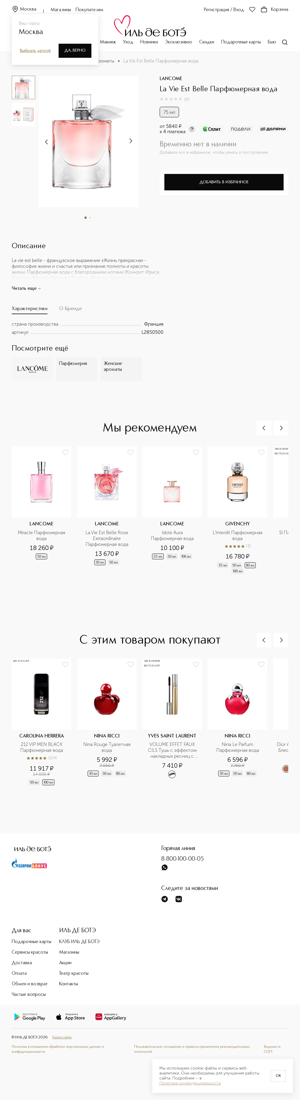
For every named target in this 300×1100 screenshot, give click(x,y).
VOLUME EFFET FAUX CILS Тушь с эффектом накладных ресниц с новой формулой (173, 750)
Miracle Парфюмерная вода (42, 535)
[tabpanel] (87, 328)
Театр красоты (73, 973)
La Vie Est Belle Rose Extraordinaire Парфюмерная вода (107, 538)
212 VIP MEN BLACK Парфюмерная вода (42, 747)
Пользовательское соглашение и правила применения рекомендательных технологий (192, 1049)
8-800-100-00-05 (182, 859)
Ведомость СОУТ (272, 1049)
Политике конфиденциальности (190, 1083)
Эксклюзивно (178, 42)
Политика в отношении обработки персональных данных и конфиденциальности (58, 1049)
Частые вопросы (29, 994)
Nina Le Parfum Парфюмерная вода (237, 747)
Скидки (206, 42)
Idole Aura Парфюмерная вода (172, 535)
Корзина (274, 9)
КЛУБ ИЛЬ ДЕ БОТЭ (79, 942)
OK (278, 1076)
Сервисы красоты (30, 952)
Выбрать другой (35, 51)
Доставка (22, 963)
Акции (65, 963)
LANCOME (171, 79)
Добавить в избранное (224, 182)
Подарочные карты (241, 42)
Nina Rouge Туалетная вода (107, 747)
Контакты (68, 984)
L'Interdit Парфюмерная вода (238, 535)
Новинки (149, 42)
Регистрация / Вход (224, 10)
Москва (24, 9)
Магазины (61, 10)
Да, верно (75, 50)
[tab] (29, 310)
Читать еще (26, 288)
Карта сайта (61, 1037)
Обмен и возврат (30, 984)
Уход (128, 42)
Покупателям (89, 10)
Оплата (19, 973)
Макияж (108, 42)
